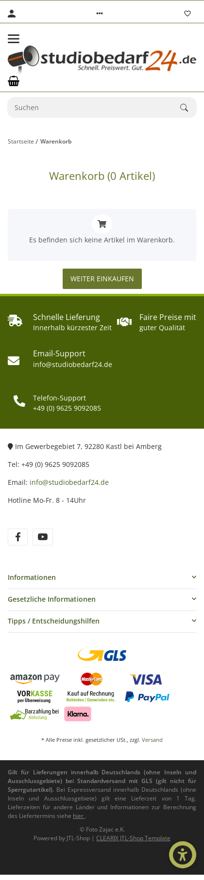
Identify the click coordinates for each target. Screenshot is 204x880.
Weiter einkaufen (102, 278)
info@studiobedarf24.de (69, 482)
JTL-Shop (79, 838)
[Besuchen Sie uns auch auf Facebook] (18, 536)
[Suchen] (94, 107)
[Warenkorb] (13, 81)
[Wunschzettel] (187, 13)
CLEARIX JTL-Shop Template (133, 838)
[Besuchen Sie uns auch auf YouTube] (42, 536)
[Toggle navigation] (13, 39)
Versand (152, 739)
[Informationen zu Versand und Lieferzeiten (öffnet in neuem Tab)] (79, 816)
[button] (99, 13)
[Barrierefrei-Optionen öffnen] (182, 854)
